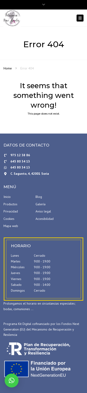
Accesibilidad (44, 219)
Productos (10, 204)
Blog (38, 197)
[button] (12, 380)
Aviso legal (43, 211)
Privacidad (10, 211)
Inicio (7, 197)
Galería (40, 204)
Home (7, 68)
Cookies (8, 219)
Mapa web (10, 226)
